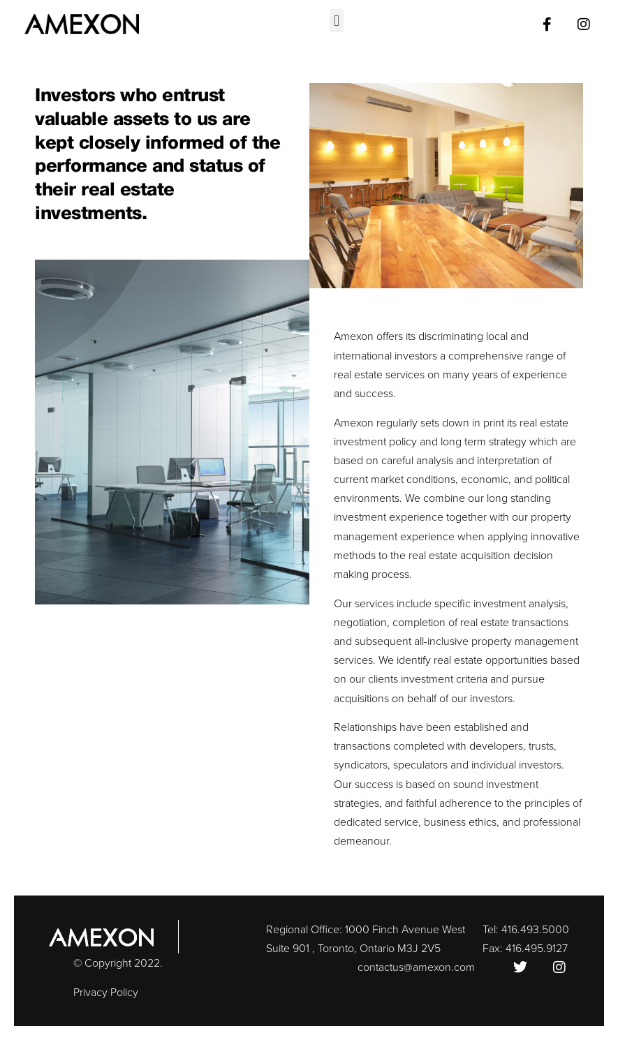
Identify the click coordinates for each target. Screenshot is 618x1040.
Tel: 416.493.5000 (526, 929)
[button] (336, 20)
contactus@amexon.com (416, 967)
